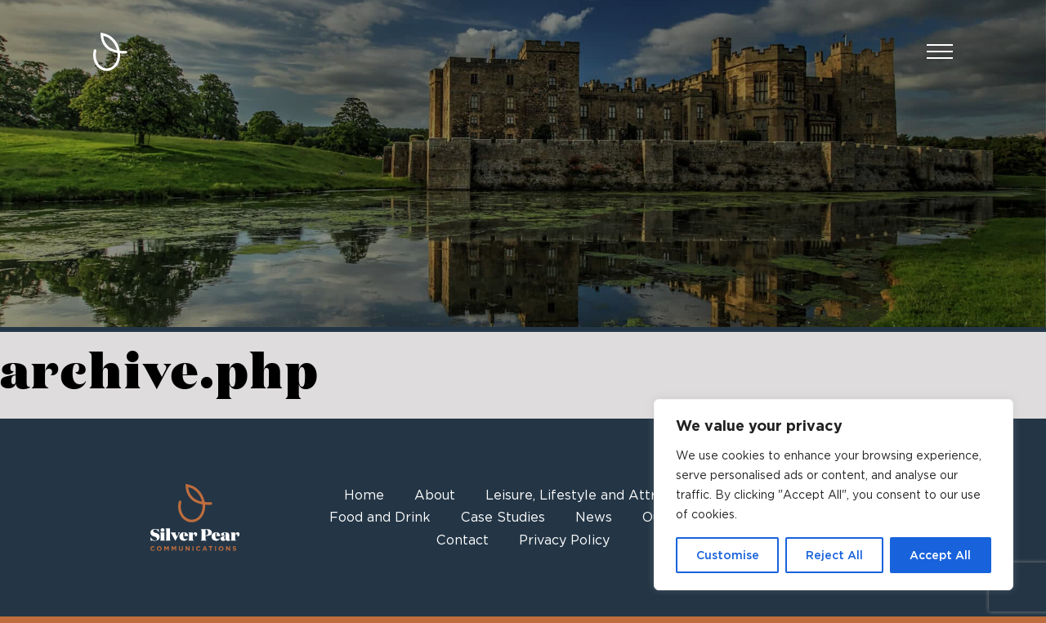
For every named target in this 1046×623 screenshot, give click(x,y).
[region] (833, 494)
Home (364, 495)
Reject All (834, 555)
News (593, 517)
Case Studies (503, 517)
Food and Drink (380, 517)
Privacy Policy (564, 540)
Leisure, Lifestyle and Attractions (594, 495)
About (434, 495)
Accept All (940, 555)
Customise (727, 555)
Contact (462, 540)
